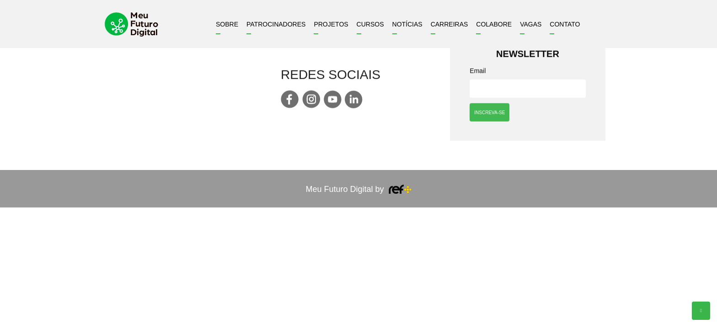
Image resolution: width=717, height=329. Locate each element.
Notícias (407, 24)
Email (478, 71)
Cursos (370, 24)
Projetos (331, 24)
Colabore (494, 24)
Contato (565, 24)
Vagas (530, 24)
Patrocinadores (275, 24)
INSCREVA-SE (489, 113)
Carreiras (449, 24)
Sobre (227, 24)
